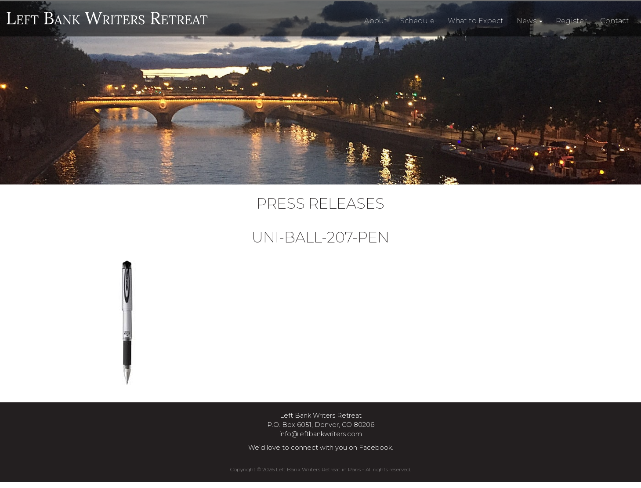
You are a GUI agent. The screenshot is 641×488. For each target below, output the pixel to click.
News (530, 21)
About (375, 21)
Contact (614, 21)
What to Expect (475, 21)
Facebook (375, 448)
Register (571, 21)
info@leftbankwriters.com (320, 434)
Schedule (417, 21)
